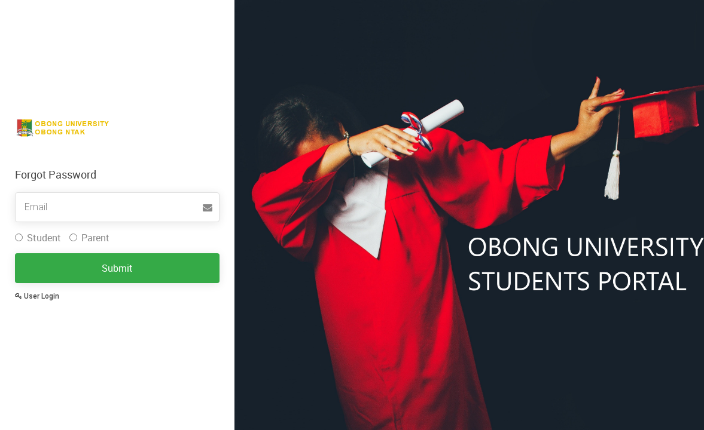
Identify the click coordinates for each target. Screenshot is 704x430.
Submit (117, 268)
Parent (89, 237)
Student (38, 237)
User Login (37, 296)
